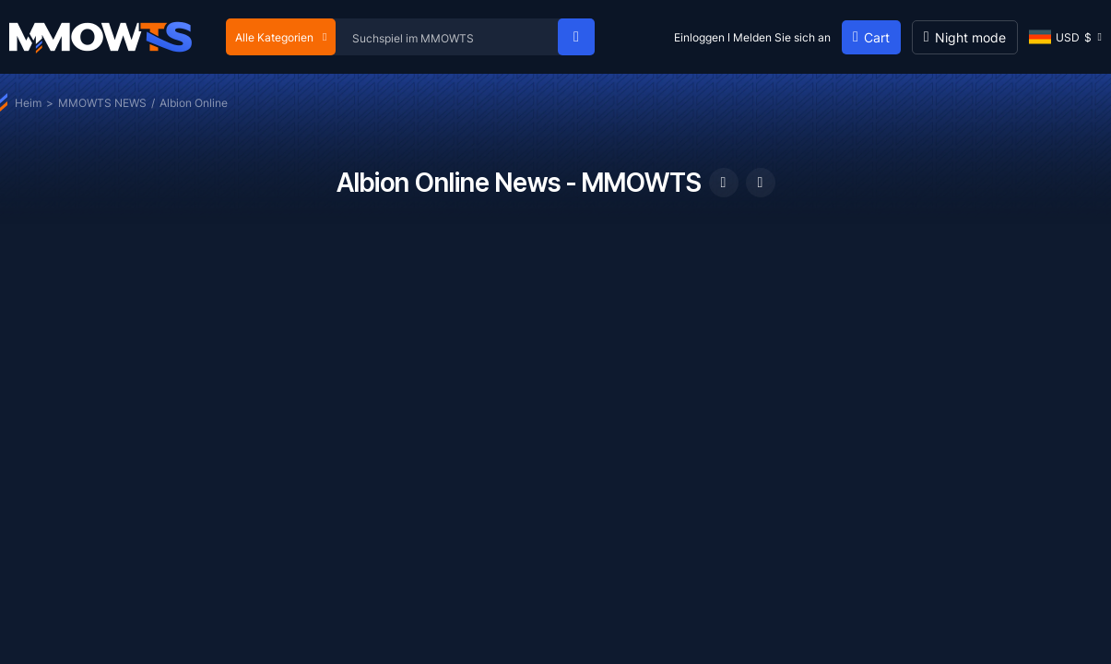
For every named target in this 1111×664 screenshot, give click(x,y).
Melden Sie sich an (782, 37)
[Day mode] (965, 37)
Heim (28, 103)
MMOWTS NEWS (102, 103)
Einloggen (699, 37)
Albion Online (194, 103)
